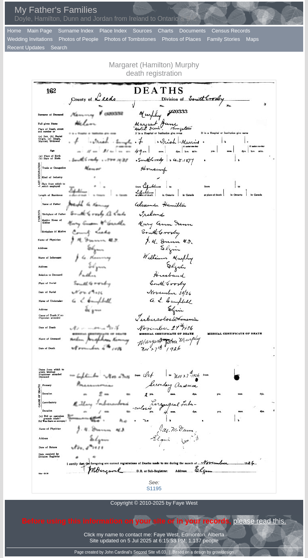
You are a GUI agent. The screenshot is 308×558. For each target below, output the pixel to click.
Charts (165, 31)
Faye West (166, 535)
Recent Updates (26, 47)
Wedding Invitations (30, 39)
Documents (192, 31)
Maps (252, 39)
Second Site (144, 552)
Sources (142, 31)
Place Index (113, 31)
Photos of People (78, 39)
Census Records (231, 31)
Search (59, 47)
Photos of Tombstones (130, 39)
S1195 (154, 488)
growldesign (222, 552)
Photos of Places (181, 39)
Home (14, 31)
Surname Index (75, 31)
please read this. (259, 521)
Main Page (39, 31)
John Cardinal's (118, 552)
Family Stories (223, 39)
